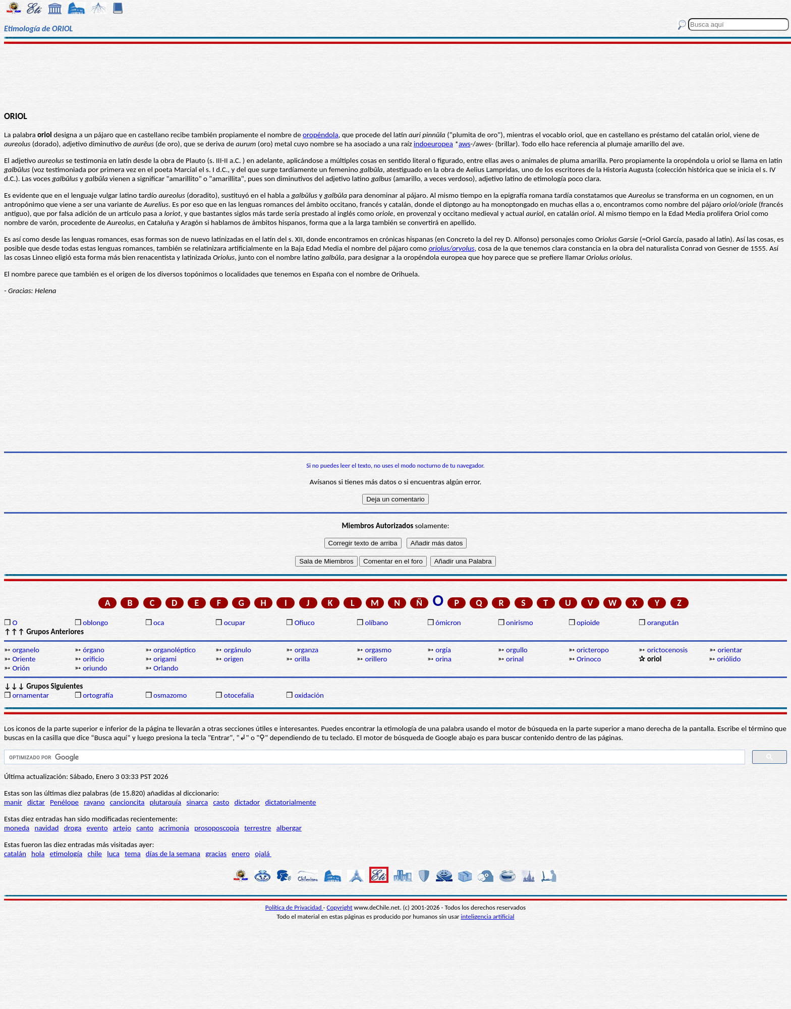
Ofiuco (305, 622)
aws (465, 143)
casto (221, 802)
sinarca (197, 802)
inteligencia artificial (488, 916)
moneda (16, 827)
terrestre (257, 827)
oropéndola (320, 134)
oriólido (729, 658)
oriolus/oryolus (452, 248)
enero (241, 853)
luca (113, 853)
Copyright (340, 907)
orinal (515, 658)
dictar (36, 802)
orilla (302, 658)
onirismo (519, 622)
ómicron (448, 622)
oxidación (309, 695)
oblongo (95, 622)
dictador (247, 802)
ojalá (263, 853)
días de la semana (173, 853)
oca (158, 622)
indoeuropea (433, 143)
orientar (730, 649)
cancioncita (127, 802)
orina (443, 658)
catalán (15, 853)
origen (234, 658)
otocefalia (239, 695)
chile (94, 853)
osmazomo (170, 695)
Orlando (165, 667)
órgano (93, 649)
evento (97, 827)
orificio (93, 658)
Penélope (64, 802)
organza (307, 649)
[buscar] (373, 757)
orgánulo (237, 649)
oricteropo (593, 649)
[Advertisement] (395, 76)
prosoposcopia (216, 827)
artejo (122, 827)
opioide (588, 622)
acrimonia (173, 827)
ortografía (98, 695)
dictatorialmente (290, 802)
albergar (289, 827)
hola (37, 853)
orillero (376, 658)
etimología (66, 853)
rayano (94, 802)
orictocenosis (667, 649)
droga (73, 827)
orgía (443, 649)
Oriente (23, 658)
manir (13, 802)
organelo (25, 649)
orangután (663, 622)
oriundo (95, 667)
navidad (47, 827)
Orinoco (589, 658)
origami (165, 658)
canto (144, 827)
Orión (20, 667)
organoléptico (174, 649)
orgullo (517, 649)
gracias (216, 853)
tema (133, 853)
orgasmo (378, 649)
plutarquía (166, 802)
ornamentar (30, 695)
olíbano (376, 622)
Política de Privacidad (294, 907)
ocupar (234, 622)
